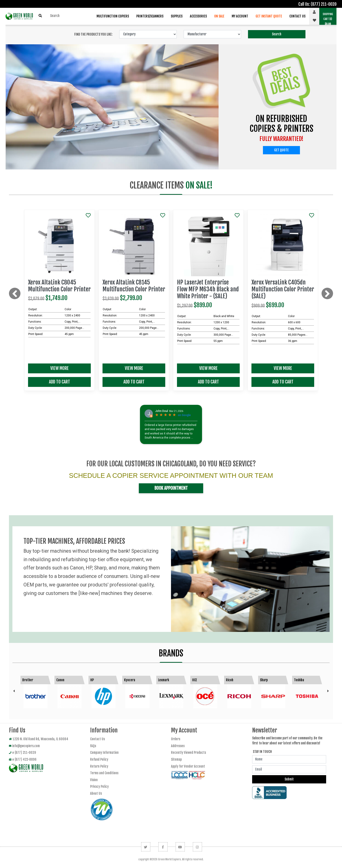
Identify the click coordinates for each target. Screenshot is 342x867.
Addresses (178, 746)
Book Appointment (171, 488)
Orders (175, 739)
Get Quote (281, 150)
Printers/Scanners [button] (149, 16)
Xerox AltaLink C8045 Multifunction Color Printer (59, 286)
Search (276, 34)
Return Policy (99, 766)
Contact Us (297, 16)
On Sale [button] (219, 16)
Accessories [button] (198, 16)
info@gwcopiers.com (24, 746)
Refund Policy (99, 759)
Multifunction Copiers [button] (113, 16)
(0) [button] (328, 19)
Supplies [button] (176, 16)
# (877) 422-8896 (23, 759)
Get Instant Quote (269, 16)
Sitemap (176, 759)
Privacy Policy (99, 786)
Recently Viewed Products (188, 752)
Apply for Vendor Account (188, 766)
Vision (94, 780)
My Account (240, 16)
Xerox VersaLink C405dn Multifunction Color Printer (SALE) (282, 289)
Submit (289, 779)
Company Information (104, 752)
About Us (96, 793)
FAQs (93, 746)
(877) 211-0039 (323, 4)
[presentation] (14, 293)
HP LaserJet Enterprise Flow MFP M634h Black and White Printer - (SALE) (208, 289)
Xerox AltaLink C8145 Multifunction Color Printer (134, 286)
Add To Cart (59, 382)
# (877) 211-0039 (22, 752)
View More (59, 368)
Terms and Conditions (104, 773)
